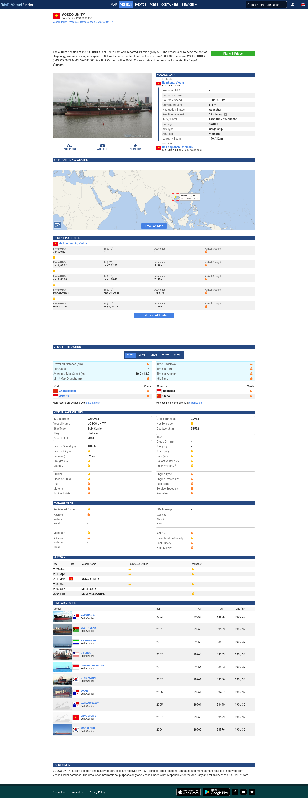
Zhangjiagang (65, 391)
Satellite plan (93, 402)
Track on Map (154, 226)
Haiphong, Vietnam (174, 82)
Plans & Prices (233, 53)
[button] (293, 4)
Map (114, 4)
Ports (153, 4)
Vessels (126, 4)
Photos (140, 4)
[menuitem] (60, 22)
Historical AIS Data (154, 315)
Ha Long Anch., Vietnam (177, 147)
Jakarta (61, 396)
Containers (170, 4)
